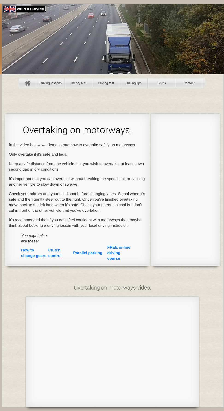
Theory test (78, 83)
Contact (189, 83)
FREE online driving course (118, 253)
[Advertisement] (185, 189)
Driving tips (133, 83)
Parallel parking (88, 253)
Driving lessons (51, 83)
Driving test (106, 83)
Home (28, 83)
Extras (161, 83)
